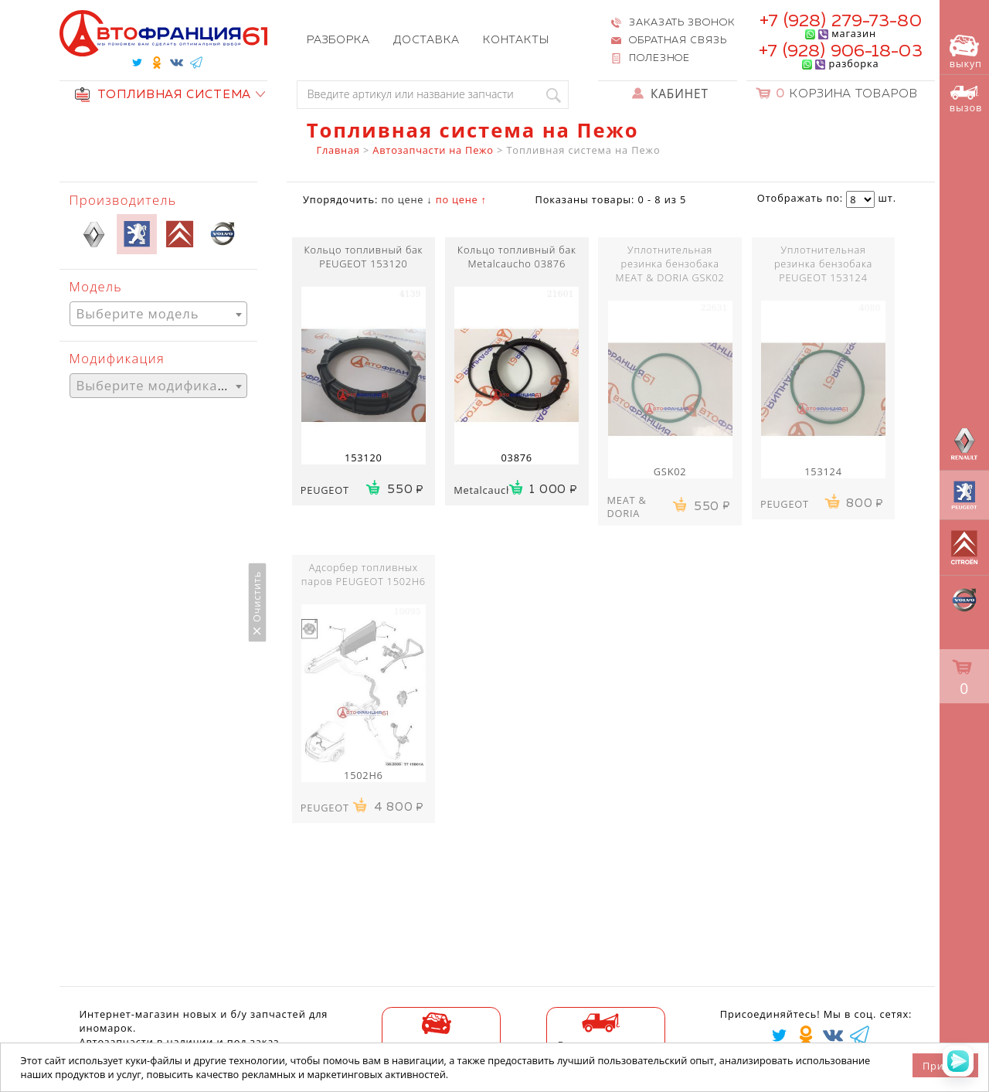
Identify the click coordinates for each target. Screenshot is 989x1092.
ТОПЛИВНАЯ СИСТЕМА (163, 94)
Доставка (426, 40)
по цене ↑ (461, 199)
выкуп (966, 52)
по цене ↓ (406, 199)
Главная (338, 150)
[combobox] (158, 313)
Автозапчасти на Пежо (432, 150)
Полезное (659, 58)
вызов (966, 99)
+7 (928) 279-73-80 (840, 21)
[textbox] (158, 314)
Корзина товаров (847, 94)
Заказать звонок (681, 23)
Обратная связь (678, 41)
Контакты (516, 40)
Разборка (338, 40)
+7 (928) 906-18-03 (840, 51)
